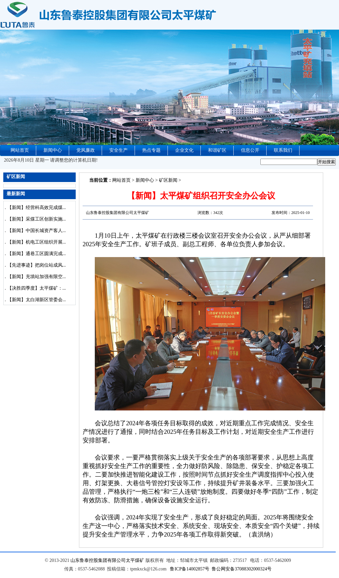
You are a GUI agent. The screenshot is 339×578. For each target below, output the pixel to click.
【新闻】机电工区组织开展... (36, 242)
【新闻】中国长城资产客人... (36, 230)
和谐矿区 (217, 150)
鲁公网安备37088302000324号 (242, 568)
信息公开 (250, 150)
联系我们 (283, 150)
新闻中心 (52, 150)
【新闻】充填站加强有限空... (36, 276)
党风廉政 (85, 150)
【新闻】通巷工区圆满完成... (36, 253)
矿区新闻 (168, 180)
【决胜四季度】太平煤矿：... (36, 288)
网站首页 (20, 150)
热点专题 (151, 150)
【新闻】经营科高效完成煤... (36, 207)
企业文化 (184, 150)
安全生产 (118, 150)
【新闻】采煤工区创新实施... (36, 219)
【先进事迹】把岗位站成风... (36, 265)
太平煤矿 (135, 560)
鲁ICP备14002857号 (189, 568)
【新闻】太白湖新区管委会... (36, 299)
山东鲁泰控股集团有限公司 (98, 560)
